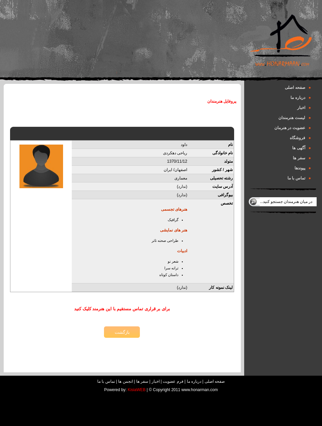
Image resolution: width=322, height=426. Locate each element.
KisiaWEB (137, 389)
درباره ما (300, 97)
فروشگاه (300, 138)
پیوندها (302, 168)
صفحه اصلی (298, 87)
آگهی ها (301, 148)
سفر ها (302, 158)
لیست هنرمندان (294, 117)
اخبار (304, 107)
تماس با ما (299, 178)
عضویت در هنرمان (292, 127)
